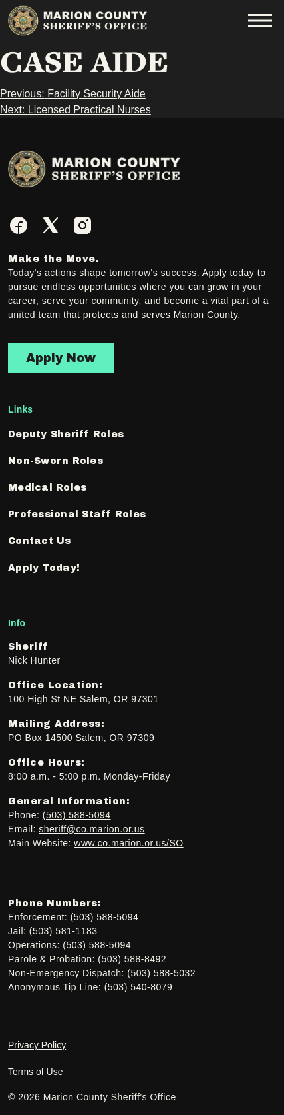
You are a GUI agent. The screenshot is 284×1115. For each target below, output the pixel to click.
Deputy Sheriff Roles (66, 434)
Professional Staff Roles (77, 514)
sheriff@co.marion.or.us (91, 829)
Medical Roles (47, 488)
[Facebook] (18, 225)
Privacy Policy (37, 1045)
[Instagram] (82, 225)
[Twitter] (50, 225)
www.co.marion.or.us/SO (128, 843)
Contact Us (39, 541)
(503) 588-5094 (77, 815)
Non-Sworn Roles (55, 461)
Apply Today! (44, 568)
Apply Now (61, 358)
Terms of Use (35, 1071)
